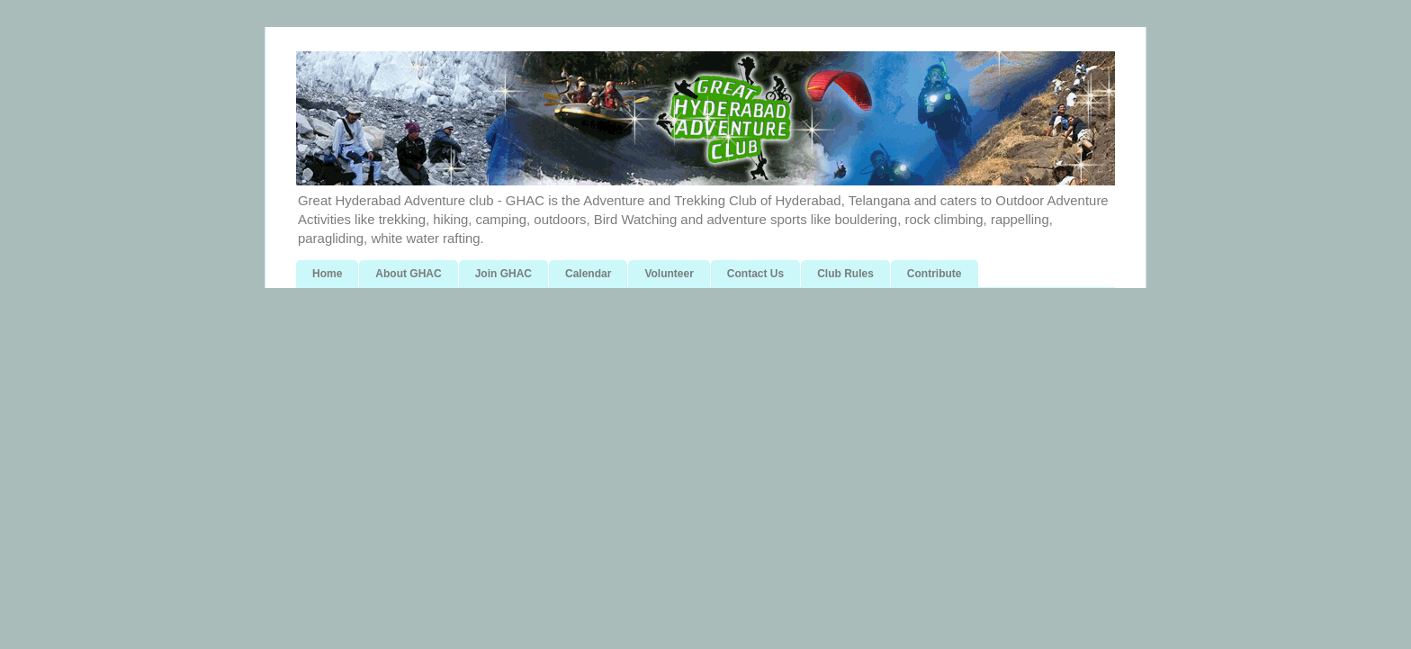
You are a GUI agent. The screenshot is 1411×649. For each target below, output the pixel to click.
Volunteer (668, 273)
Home (327, 273)
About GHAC (408, 273)
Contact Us (755, 273)
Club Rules (845, 273)
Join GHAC (503, 273)
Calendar (588, 273)
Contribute (934, 273)
